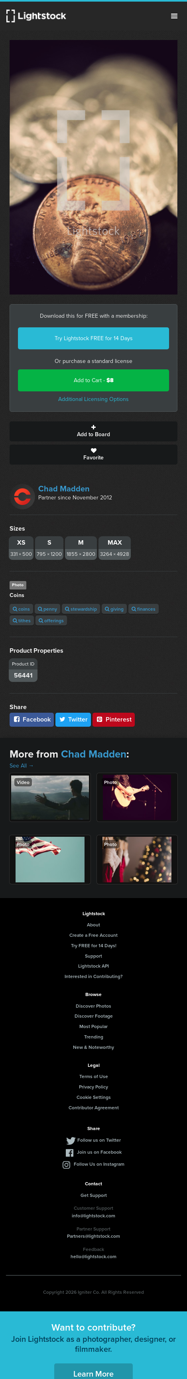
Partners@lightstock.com (93, 1236)
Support (93, 955)
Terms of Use (93, 1076)
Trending (93, 1036)
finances (144, 608)
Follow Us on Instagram (99, 1164)
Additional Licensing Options (93, 399)
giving (114, 608)
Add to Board (93, 431)
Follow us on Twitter (99, 1139)
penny (47, 608)
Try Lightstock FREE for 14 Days (94, 338)
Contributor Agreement (94, 1107)
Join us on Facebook (99, 1151)
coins (21, 608)
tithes (22, 620)
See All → (22, 766)
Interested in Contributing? (94, 976)
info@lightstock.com (93, 1215)
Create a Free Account (93, 935)
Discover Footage (94, 1015)
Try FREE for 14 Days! (93, 945)
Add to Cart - (94, 380)
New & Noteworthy (93, 1047)
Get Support (94, 1195)
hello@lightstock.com (93, 1256)
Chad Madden (64, 489)
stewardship (81, 608)
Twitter (73, 719)
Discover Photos (93, 1005)
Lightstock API (93, 965)
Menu (174, 16)
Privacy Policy (93, 1086)
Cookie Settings (94, 1097)
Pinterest (114, 719)
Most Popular (93, 1026)
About (93, 924)
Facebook (32, 719)
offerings (51, 620)
